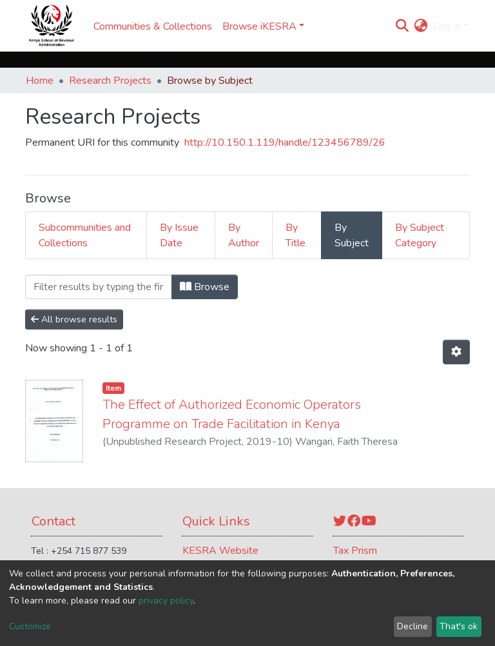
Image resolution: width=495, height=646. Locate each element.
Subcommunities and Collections (85, 235)
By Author (243, 235)
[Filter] (98, 287)
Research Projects (110, 80)
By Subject (352, 235)
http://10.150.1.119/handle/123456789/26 (284, 142)
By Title (296, 235)
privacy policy (166, 600)
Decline (412, 626)
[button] (421, 26)
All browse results (74, 319)
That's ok (459, 626)
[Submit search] (402, 26)
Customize (30, 626)
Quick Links (216, 521)
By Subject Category (419, 235)
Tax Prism (355, 550)
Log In (447, 26)
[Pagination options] (456, 352)
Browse (204, 287)
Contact (53, 521)
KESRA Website (220, 550)
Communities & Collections (152, 26)
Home (39, 80)
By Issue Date (179, 235)
